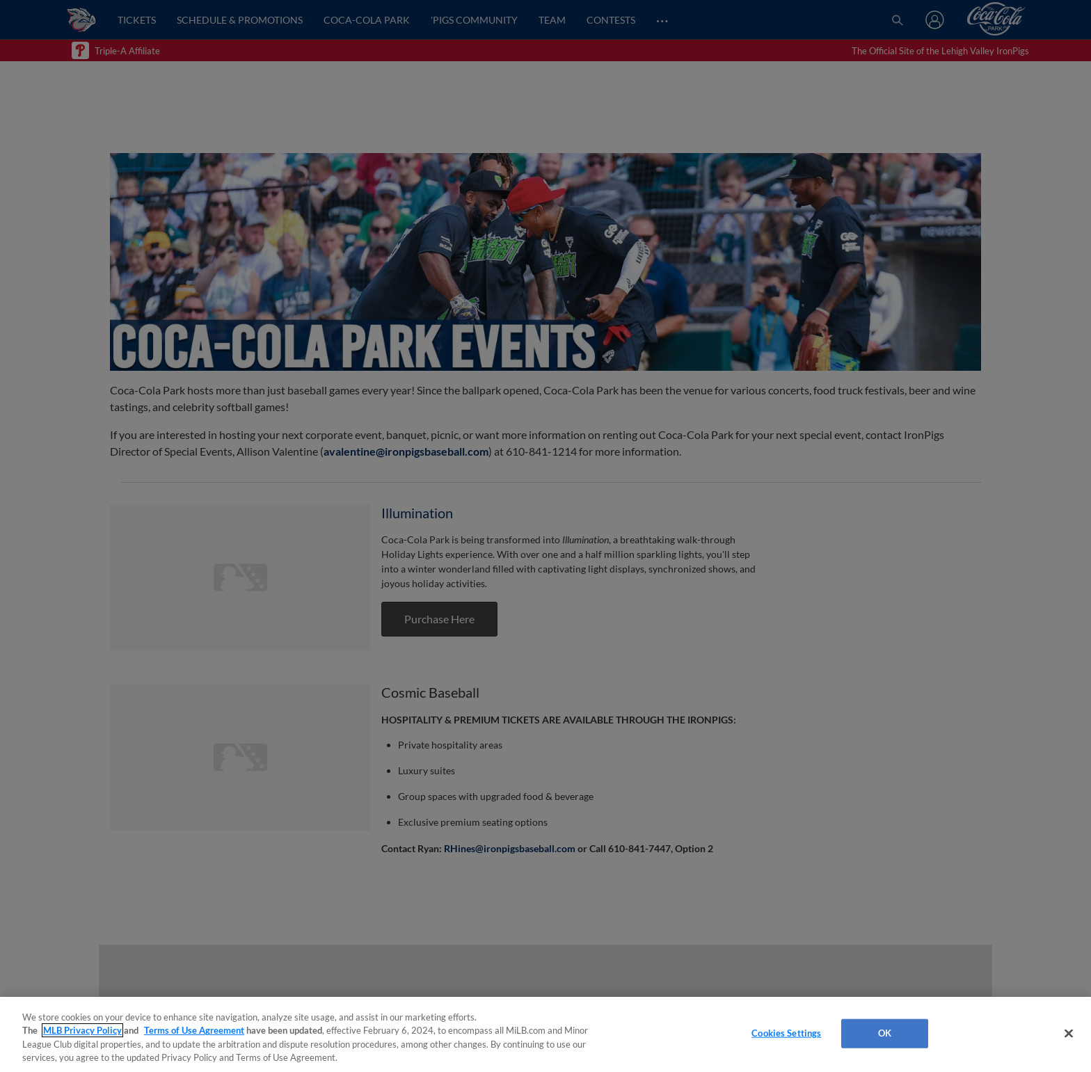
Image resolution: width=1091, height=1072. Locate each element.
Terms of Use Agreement (194, 1030)
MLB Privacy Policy (82, 1030)
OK (884, 1033)
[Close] (1068, 1033)
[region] (545, 1034)
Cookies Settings (786, 1033)
